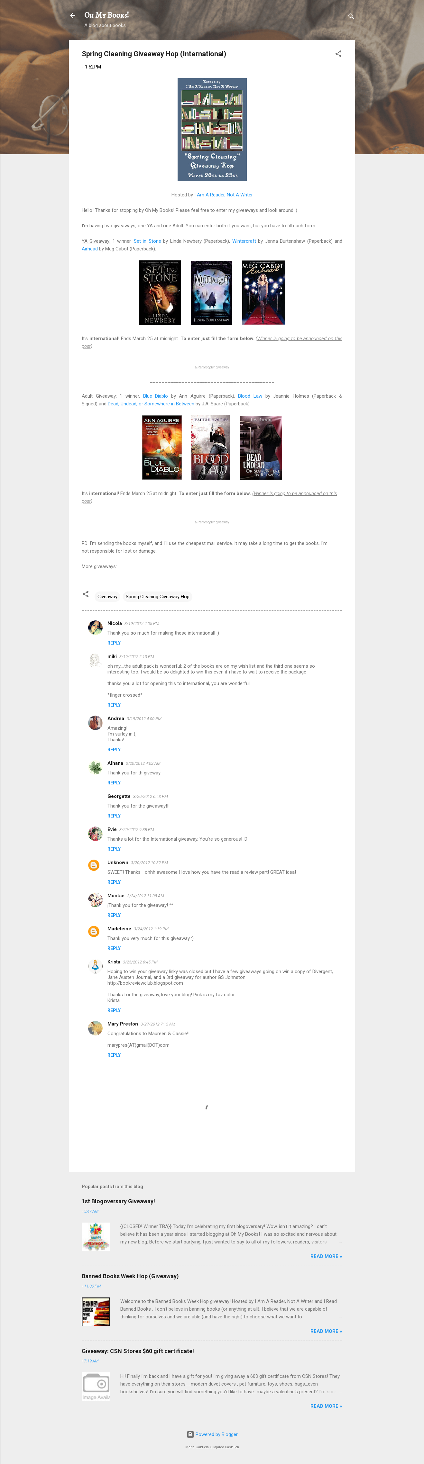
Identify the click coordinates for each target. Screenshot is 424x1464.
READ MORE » (326, 1256)
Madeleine (119, 929)
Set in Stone (147, 241)
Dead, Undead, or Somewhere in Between (151, 404)
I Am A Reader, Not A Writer (223, 195)
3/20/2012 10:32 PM (149, 862)
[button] (338, 55)
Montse (115, 896)
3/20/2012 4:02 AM (143, 763)
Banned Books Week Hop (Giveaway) (130, 1276)
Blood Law (250, 396)
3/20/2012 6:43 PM (150, 796)
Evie (112, 829)
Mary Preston (122, 1024)
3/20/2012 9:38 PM (136, 829)
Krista (113, 962)
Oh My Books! (106, 15)
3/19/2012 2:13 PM (136, 656)
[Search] (351, 17)
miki (112, 656)
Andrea (115, 718)
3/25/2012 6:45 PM (140, 962)
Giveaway (107, 597)
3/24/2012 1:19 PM (151, 928)
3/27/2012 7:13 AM (158, 1024)
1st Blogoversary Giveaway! (118, 1201)
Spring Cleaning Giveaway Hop (157, 597)
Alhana (115, 763)
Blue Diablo (155, 396)
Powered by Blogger (212, 1434)
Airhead (90, 249)
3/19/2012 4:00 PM (144, 718)
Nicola (114, 623)
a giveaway (212, 367)
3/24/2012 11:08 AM (145, 895)
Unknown (117, 862)
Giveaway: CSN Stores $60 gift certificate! (138, 1351)
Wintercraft (244, 241)
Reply (114, 643)
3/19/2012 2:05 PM (141, 623)
